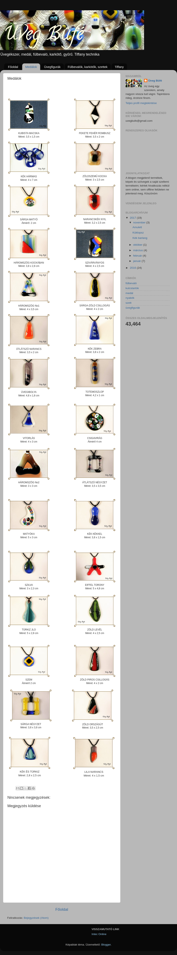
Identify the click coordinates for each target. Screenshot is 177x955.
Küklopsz (138, 232)
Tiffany (119, 67)
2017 (133, 217)
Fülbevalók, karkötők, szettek (87, 67)
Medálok (31, 67)
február (138, 255)
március (138, 250)
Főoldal (13, 67)
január (137, 261)
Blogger (106, 944)
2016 (133, 267)
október (138, 244)
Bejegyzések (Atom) (36, 917)
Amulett (137, 227)
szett (129, 302)
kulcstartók (132, 288)
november (139, 222)
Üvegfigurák (52, 67)
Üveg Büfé (155, 80)
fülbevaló (131, 283)
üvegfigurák (133, 307)
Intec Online (99, 934)
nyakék (130, 297)
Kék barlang (140, 237)
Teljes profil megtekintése (141, 103)
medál (129, 293)
